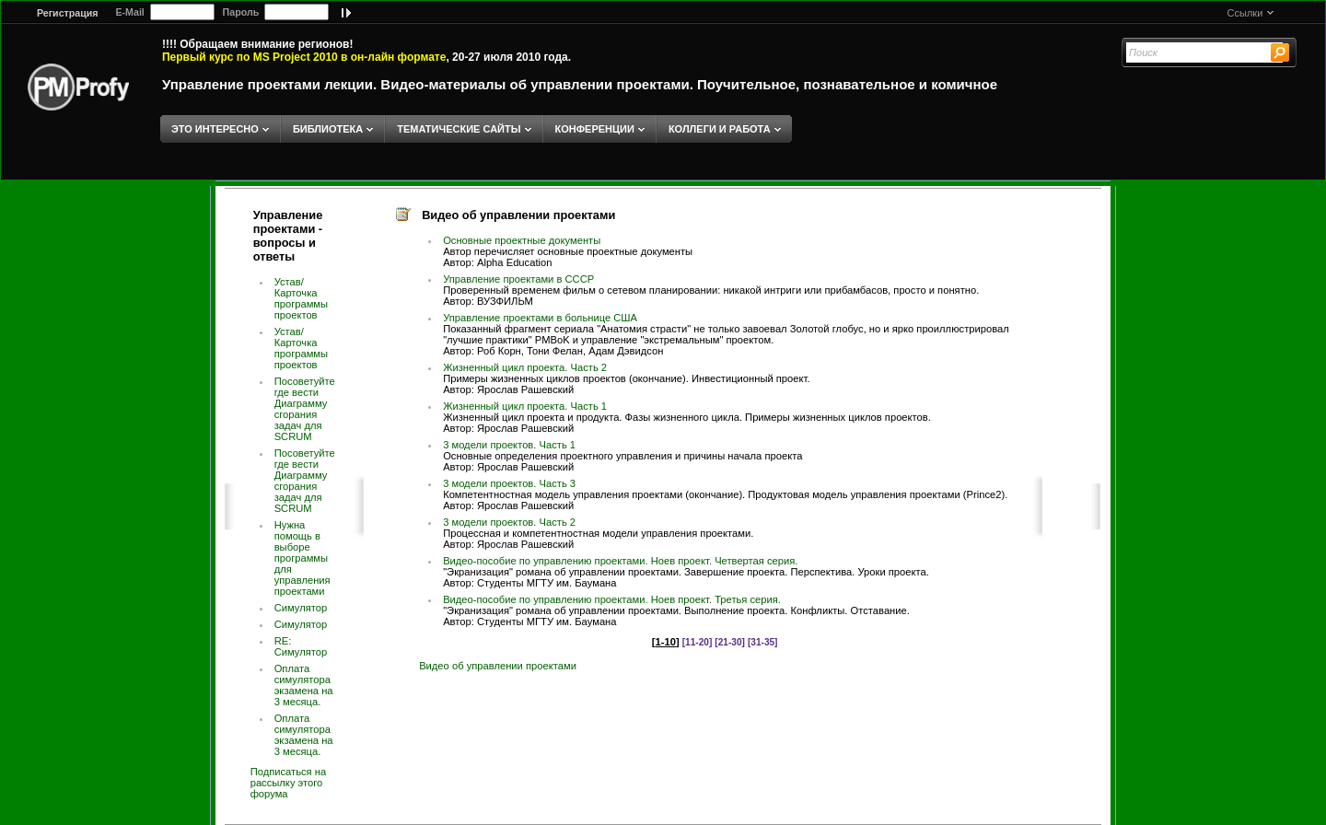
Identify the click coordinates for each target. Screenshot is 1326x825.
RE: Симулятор (301, 646)
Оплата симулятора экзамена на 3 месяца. (303, 685)
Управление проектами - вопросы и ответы (288, 235)
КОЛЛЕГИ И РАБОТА (720, 128)
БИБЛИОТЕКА (328, 128)
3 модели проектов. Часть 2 (509, 522)
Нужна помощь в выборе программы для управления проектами (302, 558)
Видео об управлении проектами (497, 665)
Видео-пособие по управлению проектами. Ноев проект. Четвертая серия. (620, 560)
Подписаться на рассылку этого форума (288, 782)
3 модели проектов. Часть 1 (509, 444)
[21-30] (730, 642)
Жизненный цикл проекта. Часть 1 (525, 406)
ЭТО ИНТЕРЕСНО (215, 128)
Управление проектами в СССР (518, 279)
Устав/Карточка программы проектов (301, 298)
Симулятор (301, 607)
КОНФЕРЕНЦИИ (594, 128)
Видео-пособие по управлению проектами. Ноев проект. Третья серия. (612, 599)
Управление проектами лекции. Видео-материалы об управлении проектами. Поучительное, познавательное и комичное (579, 84)
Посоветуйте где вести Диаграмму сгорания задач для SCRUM (304, 409)
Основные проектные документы (521, 240)
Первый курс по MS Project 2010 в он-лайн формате (304, 57)
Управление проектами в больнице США (540, 317)
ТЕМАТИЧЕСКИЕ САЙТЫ (458, 128)
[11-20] (697, 642)
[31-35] (763, 642)
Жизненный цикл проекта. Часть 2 (525, 367)
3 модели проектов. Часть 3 (509, 483)
